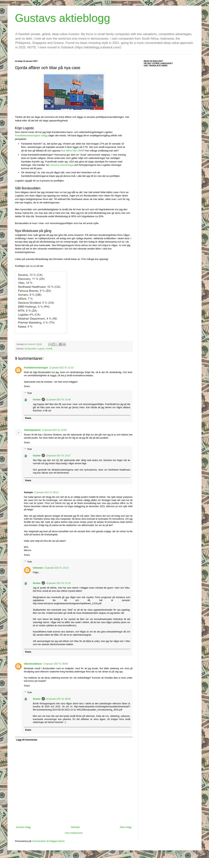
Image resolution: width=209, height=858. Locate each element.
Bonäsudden (30, 348)
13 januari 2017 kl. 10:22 (56, 568)
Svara (27, 386)
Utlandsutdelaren (33, 663)
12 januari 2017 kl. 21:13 (61, 367)
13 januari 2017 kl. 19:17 (58, 455)
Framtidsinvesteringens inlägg (31, 135)
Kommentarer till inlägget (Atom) (48, 841)
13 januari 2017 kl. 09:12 (46, 492)
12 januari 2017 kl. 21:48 (58, 399)
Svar (29, 393)
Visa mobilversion (73, 833)
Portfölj (49, 348)
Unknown (38, 568)
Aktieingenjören (32, 430)
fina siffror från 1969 (72, 150)
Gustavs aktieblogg (62, 18)
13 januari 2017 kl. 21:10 (58, 583)
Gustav (36, 399)
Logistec (41, 348)
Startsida (75, 827)
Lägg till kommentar (26, 739)
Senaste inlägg (23, 827)
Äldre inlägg (126, 827)
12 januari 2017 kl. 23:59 (54, 430)
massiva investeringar (62, 165)
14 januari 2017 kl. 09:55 (58, 699)
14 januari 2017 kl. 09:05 (55, 663)
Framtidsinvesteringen (36, 367)
